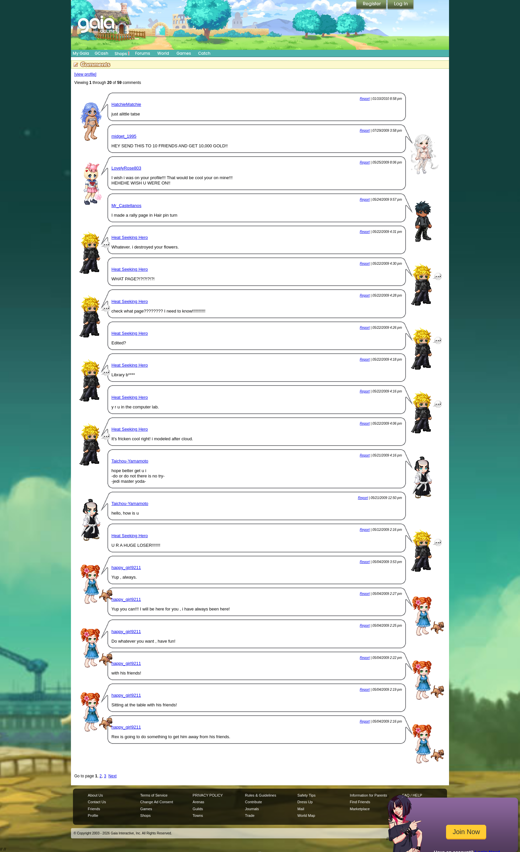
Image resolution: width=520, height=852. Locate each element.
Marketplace (360, 809)
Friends (94, 809)
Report (365, 99)
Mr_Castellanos (126, 205)
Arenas (198, 802)
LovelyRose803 (126, 168)
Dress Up (305, 802)
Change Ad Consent (156, 802)
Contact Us (97, 802)
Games (183, 53)
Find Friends (360, 802)
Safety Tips (306, 795)
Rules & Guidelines (260, 795)
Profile (93, 815)
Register (371, 5)
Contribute (253, 802)
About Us (95, 795)
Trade (249, 815)
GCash (101, 53)
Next (112, 776)
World (163, 53)
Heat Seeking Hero (129, 237)
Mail (300, 809)
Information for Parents (368, 795)
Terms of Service (153, 795)
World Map (306, 815)
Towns (198, 815)
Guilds (198, 809)
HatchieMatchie (126, 104)
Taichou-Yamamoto (129, 461)
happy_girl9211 (126, 567)
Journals (252, 809)
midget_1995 (123, 136)
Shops (122, 53)
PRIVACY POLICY (208, 795)
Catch (204, 53)
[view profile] (85, 74)
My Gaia (81, 53)
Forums (142, 53)
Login (400, 5)
